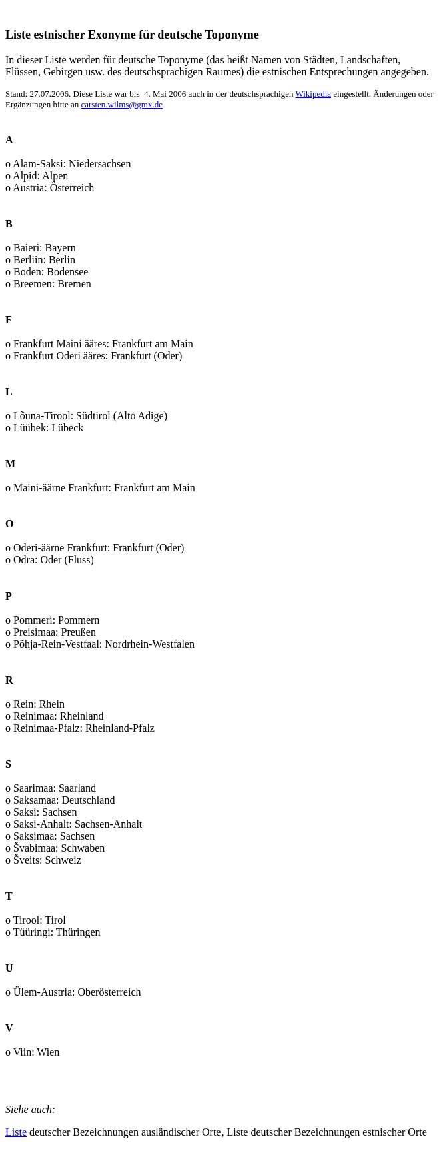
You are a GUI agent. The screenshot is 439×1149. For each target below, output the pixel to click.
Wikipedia (313, 94)
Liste (16, 1132)
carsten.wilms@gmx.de (121, 104)
